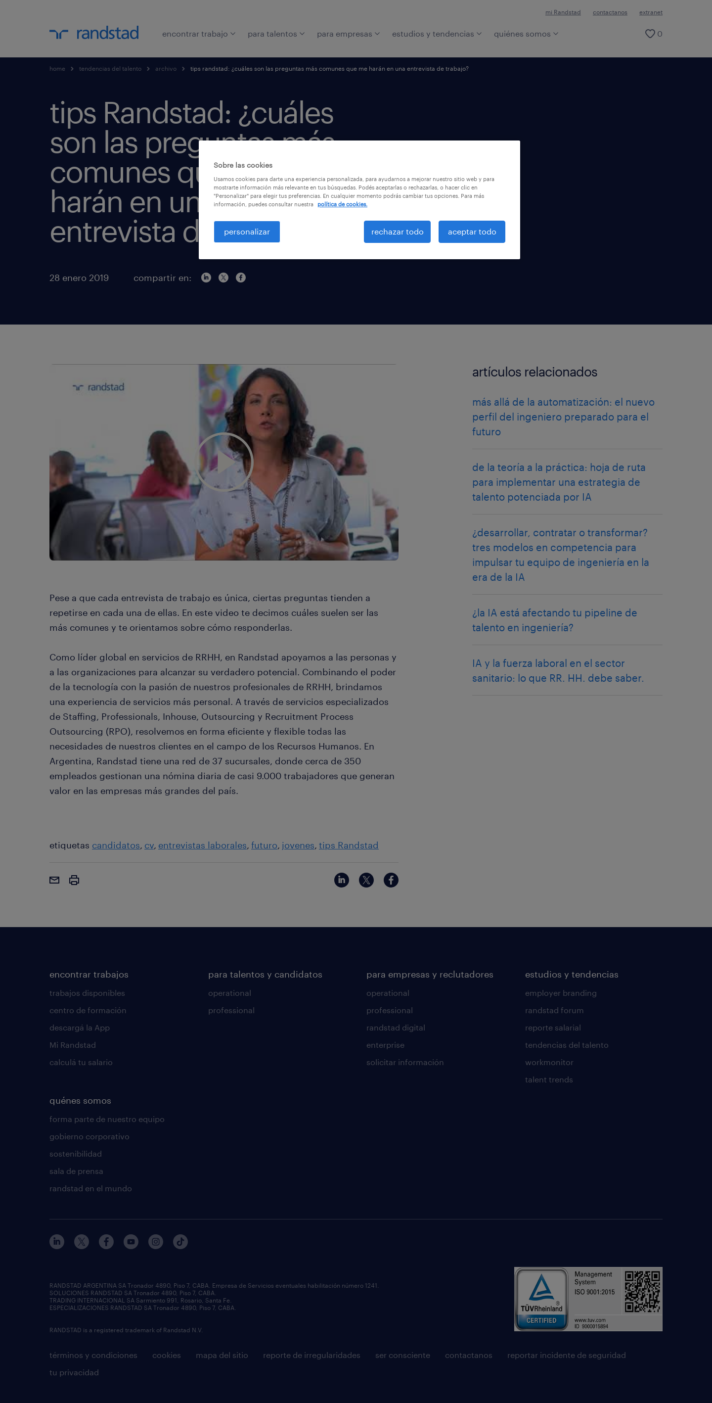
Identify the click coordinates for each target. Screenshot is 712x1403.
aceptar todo (472, 231)
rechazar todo (397, 231)
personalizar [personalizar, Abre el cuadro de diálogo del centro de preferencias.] (247, 231)
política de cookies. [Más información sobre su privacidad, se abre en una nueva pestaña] (342, 204)
